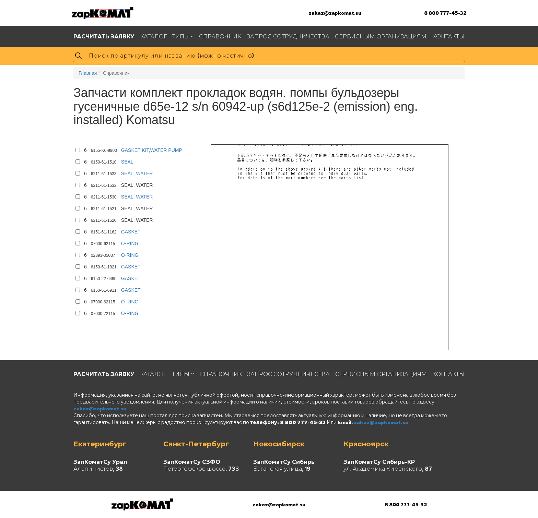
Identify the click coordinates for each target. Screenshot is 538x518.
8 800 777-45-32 (445, 13)
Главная (88, 73)
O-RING (130, 243)
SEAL (127, 162)
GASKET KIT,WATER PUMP (151, 150)
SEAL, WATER (137, 173)
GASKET (131, 231)
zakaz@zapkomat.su (334, 13)
